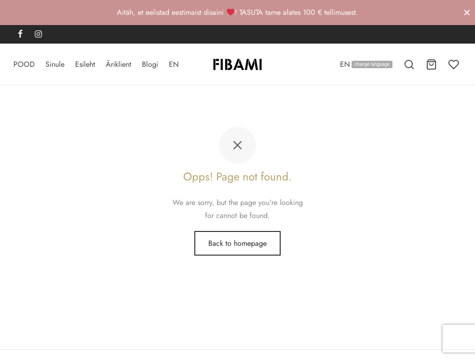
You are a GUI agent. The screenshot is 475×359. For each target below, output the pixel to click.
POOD (24, 64)
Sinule (54, 64)
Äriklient (118, 64)
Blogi (150, 64)
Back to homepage (237, 245)
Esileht (85, 64)
